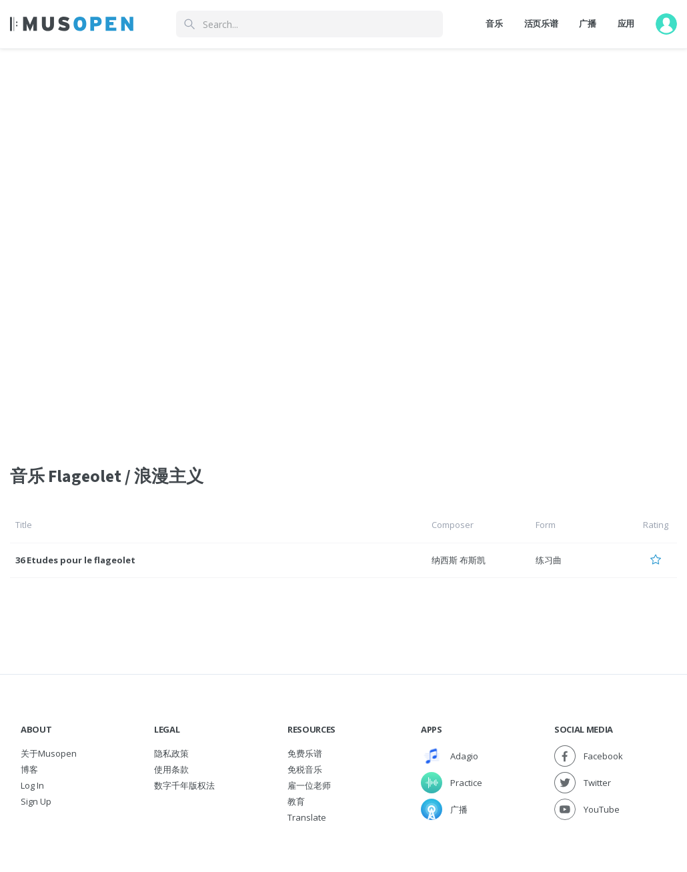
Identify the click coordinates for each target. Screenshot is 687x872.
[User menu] (666, 24)
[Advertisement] (343, 148)
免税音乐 (304, 769)
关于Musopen (49, 753)
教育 (296, 801)
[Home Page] (71, 24)
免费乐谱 (304, 753)
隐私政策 (171, 753)
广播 (587, 23)
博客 (29, 769)
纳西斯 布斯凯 (459, 560)
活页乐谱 (541, 23)
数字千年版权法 (184, 785)
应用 (626, 23)
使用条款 (171, 769)
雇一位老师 (309, 785)
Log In (32, 785)
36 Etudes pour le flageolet (75, 560)
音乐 (494, 23)
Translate (306, 817)
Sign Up (36, 801)
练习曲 (549, 560)
